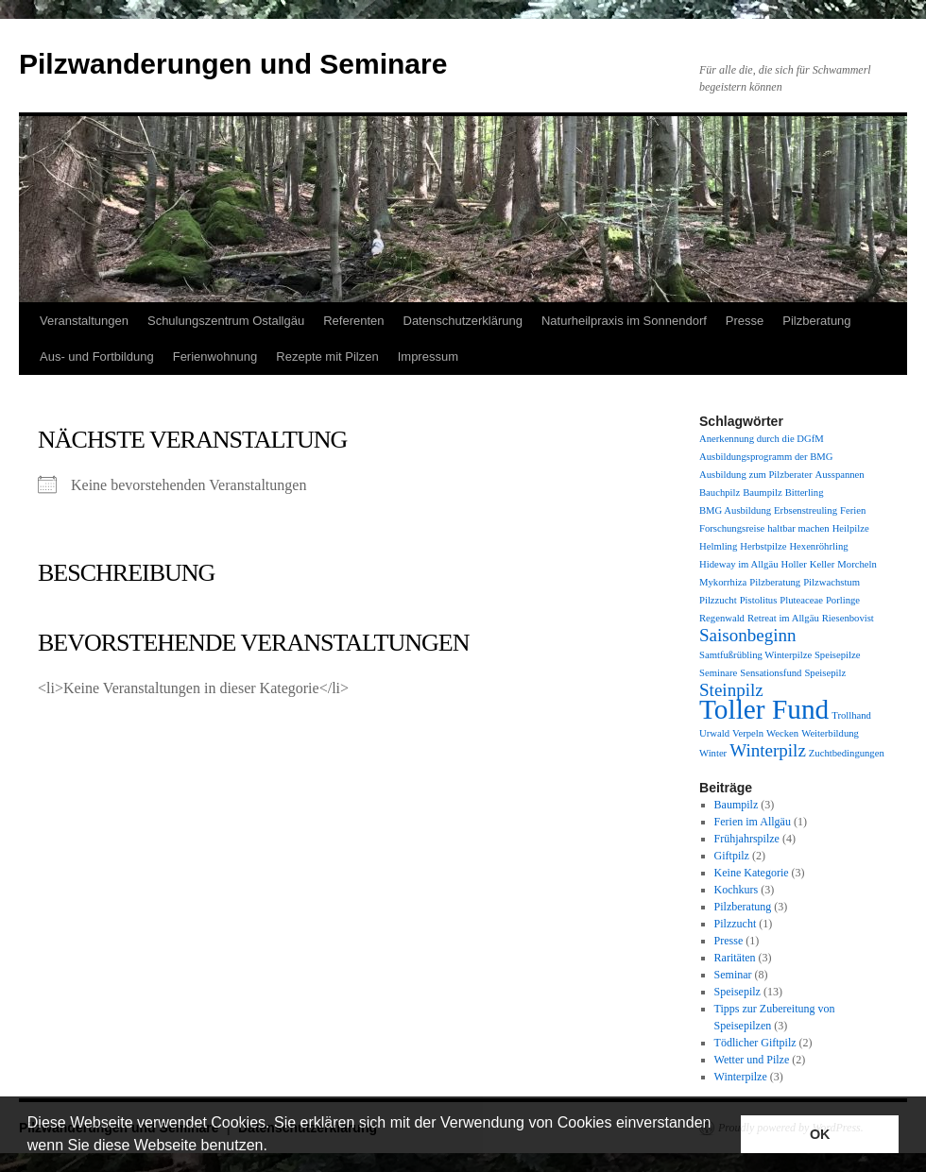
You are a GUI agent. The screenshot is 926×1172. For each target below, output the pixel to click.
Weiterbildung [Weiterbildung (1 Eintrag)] (830, 733)
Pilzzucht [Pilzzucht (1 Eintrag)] (718, 600)
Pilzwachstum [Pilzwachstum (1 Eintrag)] (831, 582)
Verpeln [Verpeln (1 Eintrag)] (747, 733)
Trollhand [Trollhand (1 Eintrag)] (851, 715)
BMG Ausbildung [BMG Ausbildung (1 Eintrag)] (735, 510)
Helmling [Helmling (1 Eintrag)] (718, 546)
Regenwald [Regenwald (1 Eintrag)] (722, 618)
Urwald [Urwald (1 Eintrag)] (714, 733)
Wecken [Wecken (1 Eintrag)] (782, 733)
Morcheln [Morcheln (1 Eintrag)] (856, 564)
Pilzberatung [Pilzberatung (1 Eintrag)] (774, 582)
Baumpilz (736, 804)
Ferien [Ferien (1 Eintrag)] (853, 510)
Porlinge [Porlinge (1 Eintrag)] (843, 600)
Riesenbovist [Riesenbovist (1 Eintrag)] (848, 618)
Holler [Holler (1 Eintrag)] (793, 564)
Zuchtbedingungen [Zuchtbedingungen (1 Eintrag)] (846, 753)
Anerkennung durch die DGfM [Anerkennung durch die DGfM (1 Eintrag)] (761, 438)
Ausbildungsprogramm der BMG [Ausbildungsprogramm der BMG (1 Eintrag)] (765, 456)
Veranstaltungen (84, 321)
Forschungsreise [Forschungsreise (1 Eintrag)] (731, 528)
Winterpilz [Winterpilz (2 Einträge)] (767, 750)
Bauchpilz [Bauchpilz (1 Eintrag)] (719, 492)
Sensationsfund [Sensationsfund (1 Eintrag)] (770, 673)
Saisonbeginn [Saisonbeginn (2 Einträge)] (748, 635)
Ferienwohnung (215, 356)
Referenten (353, 321)
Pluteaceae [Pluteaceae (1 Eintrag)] (801, 600)
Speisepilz (737, 991)
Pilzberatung (816, 321)
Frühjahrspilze (747, 838)
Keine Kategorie (751, 872)
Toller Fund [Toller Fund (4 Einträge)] (764, 709)
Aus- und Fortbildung (97, 356)
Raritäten (735, 957)
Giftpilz (731, 855)
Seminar (733, 974)
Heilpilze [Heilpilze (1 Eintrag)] (850, 528)
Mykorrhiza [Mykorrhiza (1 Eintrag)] (722, 582)
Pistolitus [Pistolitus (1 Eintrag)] (759, 600)
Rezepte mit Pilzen (327, 356)
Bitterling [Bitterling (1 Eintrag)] (804, 492)
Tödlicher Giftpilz (755, 1042)
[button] (274, 1147)
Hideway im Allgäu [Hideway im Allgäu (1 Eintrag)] (738, 564)
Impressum (428, 356)
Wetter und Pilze (752, 1059)
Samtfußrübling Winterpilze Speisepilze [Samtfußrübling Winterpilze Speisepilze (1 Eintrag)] (779, 655)
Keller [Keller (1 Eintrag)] (822, 564)
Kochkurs (736, 889)
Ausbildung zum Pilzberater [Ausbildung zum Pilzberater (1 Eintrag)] (756, 474)
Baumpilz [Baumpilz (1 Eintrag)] (762, 492)
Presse (744, 321)
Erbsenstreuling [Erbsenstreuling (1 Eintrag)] (805, 510)
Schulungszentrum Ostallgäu (225, 321)
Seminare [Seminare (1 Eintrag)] (718, 673)
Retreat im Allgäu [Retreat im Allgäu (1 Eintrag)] (783, 618)
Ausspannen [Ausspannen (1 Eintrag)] (840, 474)
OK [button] (820, 1134)
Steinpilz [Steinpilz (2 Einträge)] (731, 690)
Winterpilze (740, 1076)
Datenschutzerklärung (463, 321)
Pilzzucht (735, 923)
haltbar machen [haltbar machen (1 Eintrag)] (798, 528)
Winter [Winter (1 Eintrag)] (713, 753)
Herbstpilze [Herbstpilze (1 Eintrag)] (763, 546)
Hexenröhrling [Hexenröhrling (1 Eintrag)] (818, 546)
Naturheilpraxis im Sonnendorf (624, 321)
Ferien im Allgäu (752, 821)
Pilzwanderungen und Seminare (233, 63)
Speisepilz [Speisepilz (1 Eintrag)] (825, 673)
